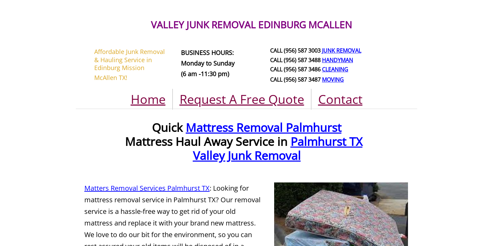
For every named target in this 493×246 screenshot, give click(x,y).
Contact (340, 99)
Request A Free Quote (242, 99)
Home (148, 99)
